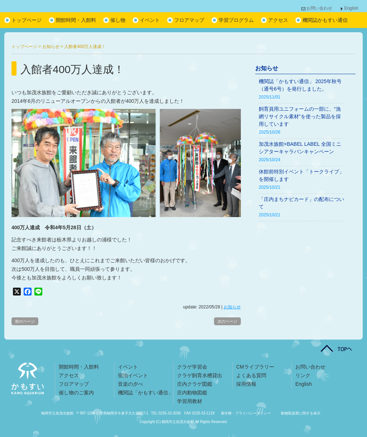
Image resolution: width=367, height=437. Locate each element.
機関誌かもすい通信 (325, 20)
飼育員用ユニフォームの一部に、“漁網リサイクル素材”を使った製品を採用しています (300, 116)
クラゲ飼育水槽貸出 (199, 375)
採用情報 (246, 384)
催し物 (117, 20)
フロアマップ (189, 20)
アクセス (278, 20)
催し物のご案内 (76, 392)
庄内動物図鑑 (192, 392)
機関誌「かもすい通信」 (145, 392)
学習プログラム (236, 20)
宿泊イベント (133, 375)
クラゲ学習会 (192, 367)
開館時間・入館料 (76, 20)
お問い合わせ (319, 8)
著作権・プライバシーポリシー (246, 413)
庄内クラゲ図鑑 (194, 384)
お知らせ (232, 306)
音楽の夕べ (130, 384)
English (351, 8)
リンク (302, 375)
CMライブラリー (255, 367)
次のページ (227, 321)
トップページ (26, 20)
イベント (150, 20)
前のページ (25, 321)
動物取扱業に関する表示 (300, 413)
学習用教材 (189, 401)
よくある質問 (251, 375)
